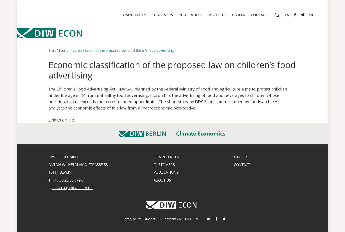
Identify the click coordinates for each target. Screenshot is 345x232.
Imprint (150, 219)
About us (218, 14)
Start (52, 52)
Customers (162, 14)
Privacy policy (132, 219)
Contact (259, 14)
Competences (133, 14)
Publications (191, 14)
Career (238, 14)
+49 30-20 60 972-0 (68, 180)
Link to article (61, 121)
